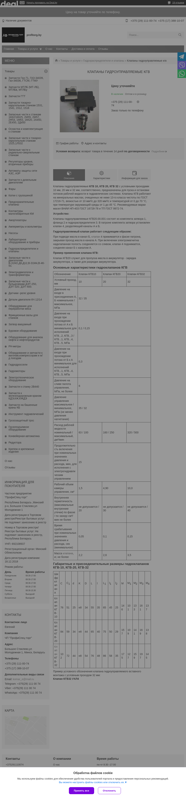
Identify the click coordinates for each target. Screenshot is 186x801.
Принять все (81, 790)
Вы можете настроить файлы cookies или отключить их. (92, 782)
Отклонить (109, 790)
